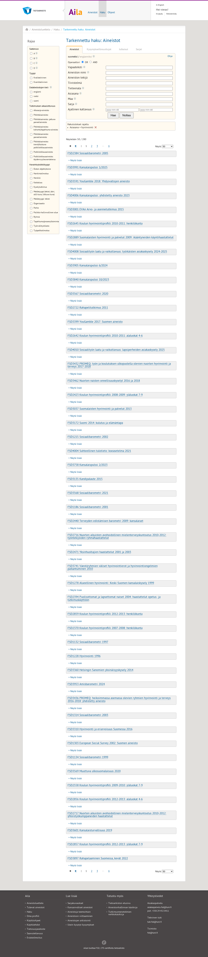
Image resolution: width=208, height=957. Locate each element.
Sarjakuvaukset (75, 903)
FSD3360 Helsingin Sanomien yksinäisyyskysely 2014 (100, 670)
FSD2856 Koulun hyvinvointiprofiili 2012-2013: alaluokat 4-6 (105, 799)
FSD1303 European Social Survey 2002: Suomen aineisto (103, 743)
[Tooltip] (36, 54)
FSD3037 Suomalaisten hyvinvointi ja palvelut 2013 (100, 409)
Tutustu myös (115, 896)
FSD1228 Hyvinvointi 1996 (84, 656)
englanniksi (86, 57)
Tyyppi (32, 73)
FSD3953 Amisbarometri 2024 (86, 684)
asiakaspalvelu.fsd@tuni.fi (159, 907)
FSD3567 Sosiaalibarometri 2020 (88, 294)
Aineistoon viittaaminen (80, 916)
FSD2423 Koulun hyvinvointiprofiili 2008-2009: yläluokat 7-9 (105, 395)
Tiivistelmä (75, 83)
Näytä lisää (76, 160)
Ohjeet (111, 12)
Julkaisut (123, 49)
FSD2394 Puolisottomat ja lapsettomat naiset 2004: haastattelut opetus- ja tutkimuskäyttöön (114, 599)
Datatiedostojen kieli (38, 88)
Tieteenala (76, 88)
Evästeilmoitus (34, 938)
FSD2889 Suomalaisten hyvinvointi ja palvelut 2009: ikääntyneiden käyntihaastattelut (121, 238)
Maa (72, 99)
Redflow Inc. (104, 942)
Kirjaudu (159, 14)
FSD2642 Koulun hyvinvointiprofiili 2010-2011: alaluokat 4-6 (105, 336)
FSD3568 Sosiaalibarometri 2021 (88, 493)
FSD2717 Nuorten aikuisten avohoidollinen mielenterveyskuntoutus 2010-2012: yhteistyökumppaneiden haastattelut (117, 815)
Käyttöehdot (33, 925)
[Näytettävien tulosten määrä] (167, 146)
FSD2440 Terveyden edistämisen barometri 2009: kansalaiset (105, 521)
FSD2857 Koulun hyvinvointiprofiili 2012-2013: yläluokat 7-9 (105, 844)
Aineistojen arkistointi (79, 920)
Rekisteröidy (171, 14)
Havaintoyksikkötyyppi (39, 165)
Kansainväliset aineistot (80, 907)
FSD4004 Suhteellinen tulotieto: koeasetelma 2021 (99, 451)
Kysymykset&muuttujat (99, 49)
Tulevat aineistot (35, 907)
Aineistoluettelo (41, 29)
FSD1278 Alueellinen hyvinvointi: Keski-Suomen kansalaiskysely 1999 (111, 583)
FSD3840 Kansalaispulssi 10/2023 (88, 280)
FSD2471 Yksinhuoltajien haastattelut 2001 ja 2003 (99, 552)
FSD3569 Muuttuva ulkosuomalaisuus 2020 (94, 771)
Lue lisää (71, 896)
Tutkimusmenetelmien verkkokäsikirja (119, 913)
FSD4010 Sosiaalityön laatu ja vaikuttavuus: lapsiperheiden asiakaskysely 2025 (116, 350)
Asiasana (75, 94)
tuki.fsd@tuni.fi (154, 922)
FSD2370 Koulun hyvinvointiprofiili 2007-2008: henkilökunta (105, 628)
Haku (102, 12)
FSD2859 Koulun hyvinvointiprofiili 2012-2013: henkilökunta (105, 614)
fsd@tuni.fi (152, 933)
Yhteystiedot (155, 896)
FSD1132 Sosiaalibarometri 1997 (88, 642)
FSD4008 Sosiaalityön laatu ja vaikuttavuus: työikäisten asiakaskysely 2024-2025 (117, 252)
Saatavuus (34, 49)
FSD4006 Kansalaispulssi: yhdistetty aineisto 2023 (99, 196)
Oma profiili (33, 916)
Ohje (170, 56)
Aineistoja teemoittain (79, 912)
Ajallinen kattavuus (81, 109)
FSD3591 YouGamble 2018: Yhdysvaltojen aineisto (99, 181)
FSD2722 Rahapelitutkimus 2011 (88, 308)
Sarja (72, 104)
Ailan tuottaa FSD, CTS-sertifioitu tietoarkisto (104, 948)
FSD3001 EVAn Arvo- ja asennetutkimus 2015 (96, 209)
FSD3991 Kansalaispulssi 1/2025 (87, 167)
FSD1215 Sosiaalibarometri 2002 (88, 437)
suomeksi (73, 57)
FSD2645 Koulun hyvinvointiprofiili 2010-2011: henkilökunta (105, 224)
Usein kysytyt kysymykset (81, 925)
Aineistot (92, 12)
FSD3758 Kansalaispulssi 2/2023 (87, 465)
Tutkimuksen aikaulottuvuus (42, 106)
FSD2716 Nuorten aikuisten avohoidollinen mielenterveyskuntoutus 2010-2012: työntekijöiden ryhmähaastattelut (117, 537)
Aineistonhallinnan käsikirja (122, 907)
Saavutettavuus (35, 933)
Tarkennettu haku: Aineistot (79, 29)
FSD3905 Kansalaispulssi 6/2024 (87, 266)
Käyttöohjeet (33, 920)
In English (160, 5)
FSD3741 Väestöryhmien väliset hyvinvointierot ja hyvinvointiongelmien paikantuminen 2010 (113, 568)
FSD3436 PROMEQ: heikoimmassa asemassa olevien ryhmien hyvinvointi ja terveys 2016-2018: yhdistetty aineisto (119, 700)
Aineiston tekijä (77, 78)
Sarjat (139, 49)
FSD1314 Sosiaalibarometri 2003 (88, 715)
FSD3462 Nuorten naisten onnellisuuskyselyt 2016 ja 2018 (104, 381)
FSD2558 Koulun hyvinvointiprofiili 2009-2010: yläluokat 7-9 (105, 785)
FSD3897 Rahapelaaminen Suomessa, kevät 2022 (98, 858)
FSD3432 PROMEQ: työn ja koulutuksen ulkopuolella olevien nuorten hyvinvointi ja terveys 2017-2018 (119, 365)
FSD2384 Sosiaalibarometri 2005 (88, 153)
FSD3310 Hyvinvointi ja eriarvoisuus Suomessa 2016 (100, 729)
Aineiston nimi (78, 72)
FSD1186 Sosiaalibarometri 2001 (88, 507)
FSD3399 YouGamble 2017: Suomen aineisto (95, 322)
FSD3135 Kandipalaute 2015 (85, 479)
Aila (26, 29)
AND (93, 62)
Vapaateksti (76, 67)
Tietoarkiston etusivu (119, 903)
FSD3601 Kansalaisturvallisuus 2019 (90, 830)
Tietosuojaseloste (36, 929)
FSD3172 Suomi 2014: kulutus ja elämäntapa (95, 423)
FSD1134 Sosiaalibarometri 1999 (88, 757)
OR (85, 62)
